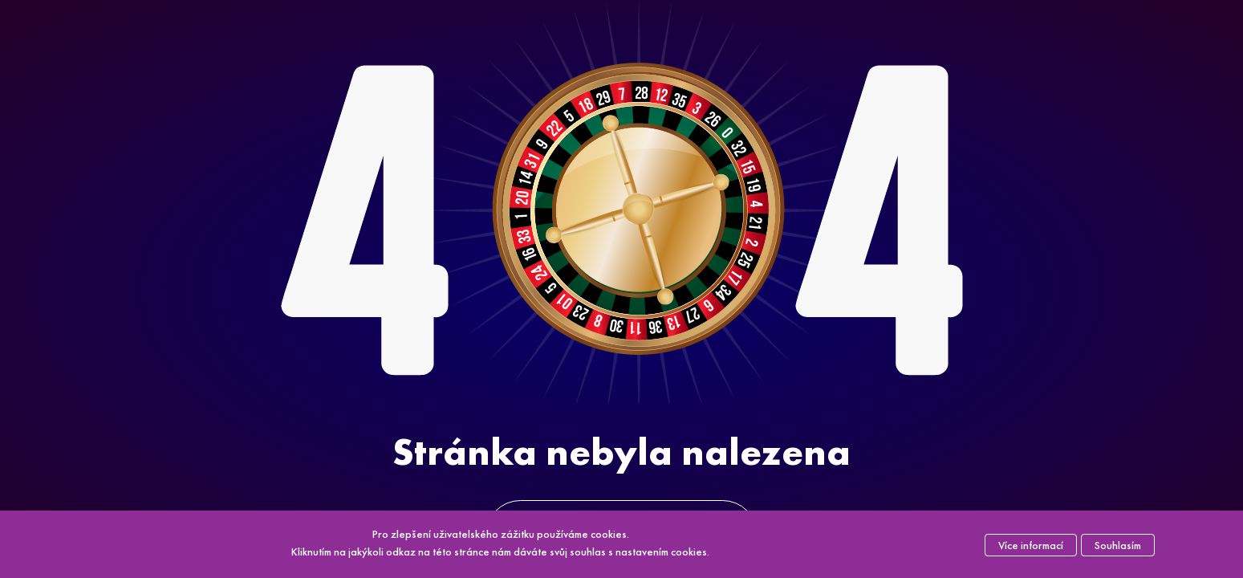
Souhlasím (1118, 545)
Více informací (1030, 545)
